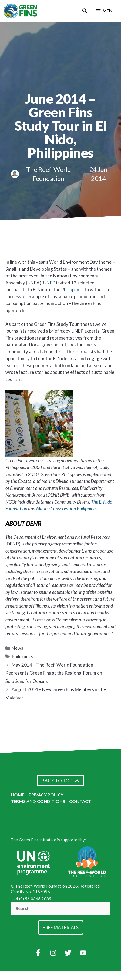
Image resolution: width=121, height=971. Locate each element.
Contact (80, 801)
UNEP (49, 283)
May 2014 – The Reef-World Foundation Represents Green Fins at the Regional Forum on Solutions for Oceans (53, 673)
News (17, 648)
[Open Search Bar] (85, 11)
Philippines (72, 289)
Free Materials (61, 927)
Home (18, 794)
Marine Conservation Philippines (67, 508)
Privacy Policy (46, 794)
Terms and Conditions (38, 801)
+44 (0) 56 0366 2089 (31, 898)
